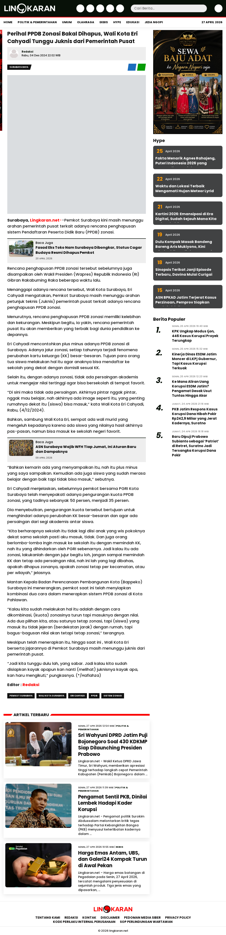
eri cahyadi (77, 695)
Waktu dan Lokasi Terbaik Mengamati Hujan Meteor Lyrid (184, 188)
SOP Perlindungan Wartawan (146, 922)
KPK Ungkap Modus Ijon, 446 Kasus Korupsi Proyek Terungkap (195, 336)
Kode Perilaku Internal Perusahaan (84, 922)
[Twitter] (89, 11)
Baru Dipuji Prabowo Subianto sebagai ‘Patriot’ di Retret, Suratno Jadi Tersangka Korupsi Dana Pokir (195, 445)
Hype (117, 22)
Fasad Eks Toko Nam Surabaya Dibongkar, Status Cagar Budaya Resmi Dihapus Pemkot (89, 250)
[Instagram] (99, 11)
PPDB (94, 695)
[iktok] (109, 11)
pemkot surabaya (20, 695)
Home (8, 22)
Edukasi (132, 22)
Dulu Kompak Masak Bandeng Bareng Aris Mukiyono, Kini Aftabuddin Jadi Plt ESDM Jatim (185, 246)
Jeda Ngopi (154, 22)
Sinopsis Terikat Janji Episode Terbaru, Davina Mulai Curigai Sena (183, 274)
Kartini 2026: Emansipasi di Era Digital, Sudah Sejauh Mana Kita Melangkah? (186, 218)
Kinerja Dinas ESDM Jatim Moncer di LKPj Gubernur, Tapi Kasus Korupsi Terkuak (194, 361)
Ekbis (104, 22)
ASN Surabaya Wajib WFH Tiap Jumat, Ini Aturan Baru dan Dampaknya (86, 449)
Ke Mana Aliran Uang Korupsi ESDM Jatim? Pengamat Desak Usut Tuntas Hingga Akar (192, 388)
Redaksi (27, 51)
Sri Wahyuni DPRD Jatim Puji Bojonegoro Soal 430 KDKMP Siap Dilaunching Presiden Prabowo (112, 745)
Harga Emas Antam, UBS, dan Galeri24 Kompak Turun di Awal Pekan (112, 859)
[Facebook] (79, 11)
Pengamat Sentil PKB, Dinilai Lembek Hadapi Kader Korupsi (112, 803)
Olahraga (85, 22)
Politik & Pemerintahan (37, 22)
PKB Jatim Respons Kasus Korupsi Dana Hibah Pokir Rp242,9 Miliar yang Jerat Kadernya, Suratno (195, 416)
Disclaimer (110, 917)
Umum (67, 22)
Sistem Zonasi (113, 695)
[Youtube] (119, 11)
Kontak (89, 917)
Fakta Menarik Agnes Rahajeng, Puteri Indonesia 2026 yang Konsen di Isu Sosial (185, 163)
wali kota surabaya (51, 695)
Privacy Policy (178, 917)
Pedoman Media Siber (142, 917)
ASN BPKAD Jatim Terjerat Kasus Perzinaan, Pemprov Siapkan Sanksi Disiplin (185, 302)
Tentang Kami (47, 917)
